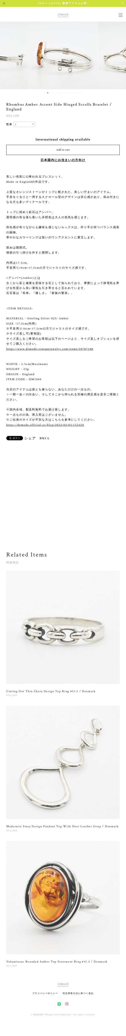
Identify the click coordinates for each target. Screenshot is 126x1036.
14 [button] (81, 92)
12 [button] (76, 92)
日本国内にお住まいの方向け (63, 160)
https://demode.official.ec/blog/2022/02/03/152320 (45, 424)
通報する (44, 438)
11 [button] (73, 92)
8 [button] (64, 92)
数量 (9, 124)
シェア (30, 438)
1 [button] (45, 92)
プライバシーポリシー (45, 993)
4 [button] (53, 92)
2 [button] (47, 92)
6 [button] (59, 92)
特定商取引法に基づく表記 (78, 993)
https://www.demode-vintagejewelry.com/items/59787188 (49, 348)
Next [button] (119, 54)
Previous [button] (6, 54)
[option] (63, 54)
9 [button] (67, 92)
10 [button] (70, 92)
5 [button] (56, 92)
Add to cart (63, 149)
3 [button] (50, 92)
